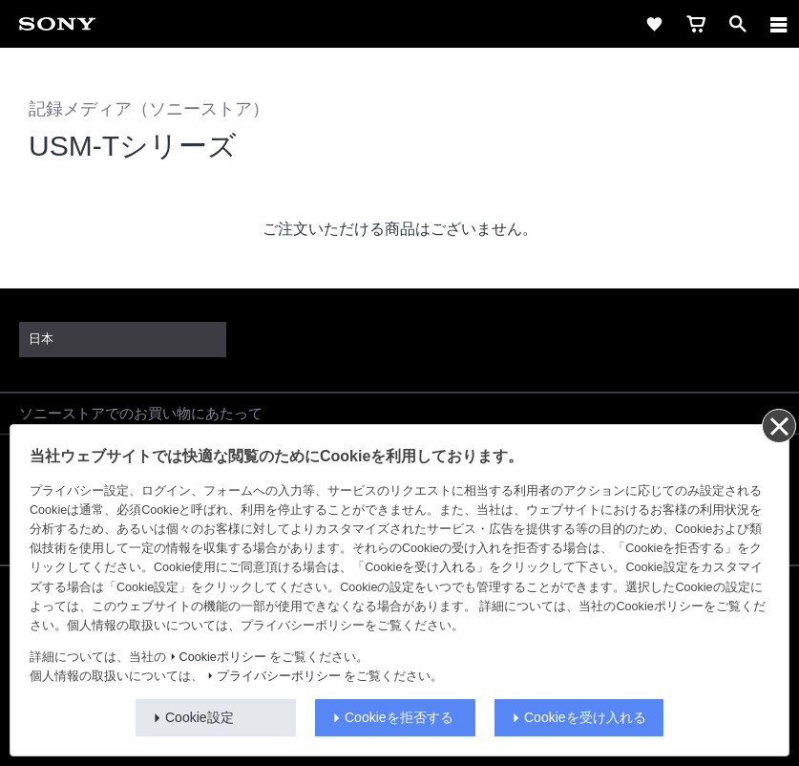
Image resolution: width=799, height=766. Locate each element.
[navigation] (779, 24)
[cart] (696, 24)
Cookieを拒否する (399, 717)
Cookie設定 (199, 717)
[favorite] (654, 24)
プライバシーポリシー (279, 676)
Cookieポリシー (222, 657)
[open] (738, 24)
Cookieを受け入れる (585, 717)
